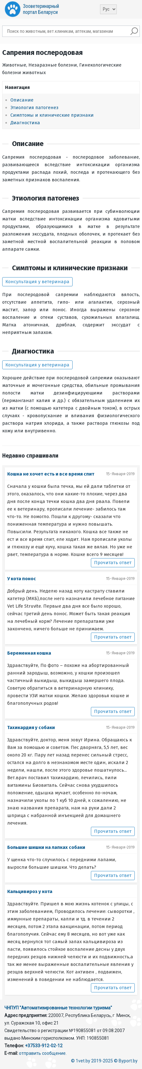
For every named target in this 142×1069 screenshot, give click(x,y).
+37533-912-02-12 (43, 1045)
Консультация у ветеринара (37, 281)
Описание (21, 100)
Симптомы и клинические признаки (52, 115)
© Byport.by (126, 1060)
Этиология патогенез (34, 107)
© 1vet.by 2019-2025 (92, 1060)
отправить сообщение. (43, 1053)
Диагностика (25, 123)
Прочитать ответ (113, 562)
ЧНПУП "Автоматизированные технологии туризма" (58, 1007)
